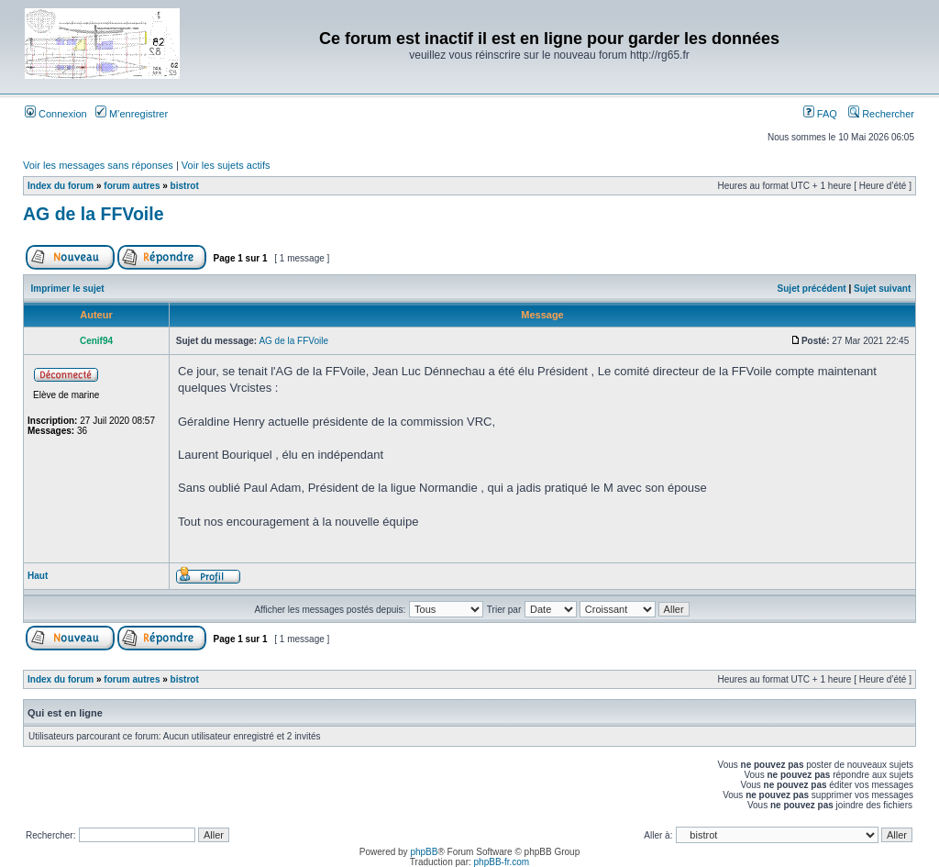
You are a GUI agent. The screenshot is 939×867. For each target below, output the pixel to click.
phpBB (423, 852)
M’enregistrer (131, 113)
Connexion (56, 113)
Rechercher (881, 113)
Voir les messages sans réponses (98, 165)
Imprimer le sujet (68, 288)
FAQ (820, 113)
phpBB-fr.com (502, 862)
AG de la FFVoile (93, 214)
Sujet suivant (882, 288)
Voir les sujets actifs (226, 165)
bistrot (185, 186)
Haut (38, 576)
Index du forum (61, 186)
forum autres (132, 186)
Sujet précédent (812, 288)
